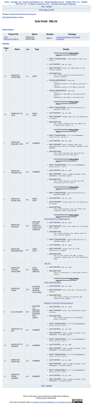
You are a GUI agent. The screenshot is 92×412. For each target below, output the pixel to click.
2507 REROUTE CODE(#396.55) (57, 224)
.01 (5, 77)
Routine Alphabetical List (33, 2)
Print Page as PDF (46, 10)
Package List (16, 2)
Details (49, 7)
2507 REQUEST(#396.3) (9, 17)
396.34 (21, 17)
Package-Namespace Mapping (63, 4)
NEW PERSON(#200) (52, 289)
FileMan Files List (72, 2)
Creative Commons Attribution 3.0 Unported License (52, 410)
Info (42, 7)
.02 (5, 117)
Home (7, 2)
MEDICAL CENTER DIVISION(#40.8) (58, 310)
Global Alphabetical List (54, 2)
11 (5, 369)
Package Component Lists (39, 4)
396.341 (47, 270)
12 (5, 384)
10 (5, 353)
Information (8, 29)
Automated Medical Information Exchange (22, 14)
